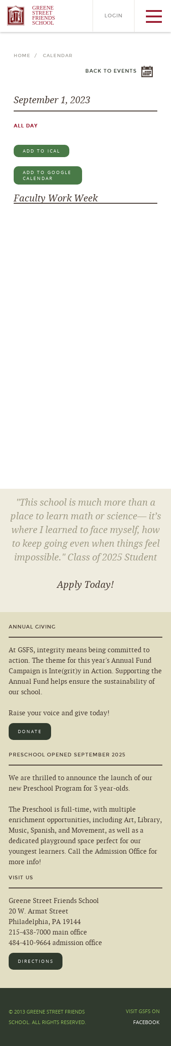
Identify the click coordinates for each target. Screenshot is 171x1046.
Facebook (146, 1022)
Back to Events (111, 71)
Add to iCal (41, 151)
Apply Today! (85, 584)
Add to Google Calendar (47, 175)
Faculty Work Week (56, 198)
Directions (35, 961)
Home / (27, 55)
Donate (30, 731)
